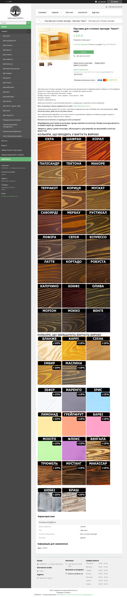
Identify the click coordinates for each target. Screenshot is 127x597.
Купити (83, 52)
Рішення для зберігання (12, 131)
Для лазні (6, 110)
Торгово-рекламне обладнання (10, 125)
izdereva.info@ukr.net (9, 196)
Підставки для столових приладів (58, 21)
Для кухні (6, 36)
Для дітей (6, 78)
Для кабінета (8, 59)
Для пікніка (7, 101)
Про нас (4, 141)
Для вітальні (7, 45)
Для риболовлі (8, 87)
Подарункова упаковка (12, 120)
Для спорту (7, 82)
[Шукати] (28, 23)
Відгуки (4, 145)
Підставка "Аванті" (79, 21)
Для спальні (7, 54)
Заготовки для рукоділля (12, 136)
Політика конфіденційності (84, 595)
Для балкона (8, 64)
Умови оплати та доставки (11, 150)
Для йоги (6, 92)
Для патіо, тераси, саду (11, 106)
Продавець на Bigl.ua (63, 592)
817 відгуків (102, 2)
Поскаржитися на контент (65, 595)
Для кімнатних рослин (11, 68)
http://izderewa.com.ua (81, 106)
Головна (42, 13)
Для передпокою (9, 40)
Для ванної (7, 50)
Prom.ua (74, 590)
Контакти (82, 13)
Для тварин (7, 73)
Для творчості (8, 115)
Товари (4, 31)
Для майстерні (8, 96)
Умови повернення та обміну (12, 155)
